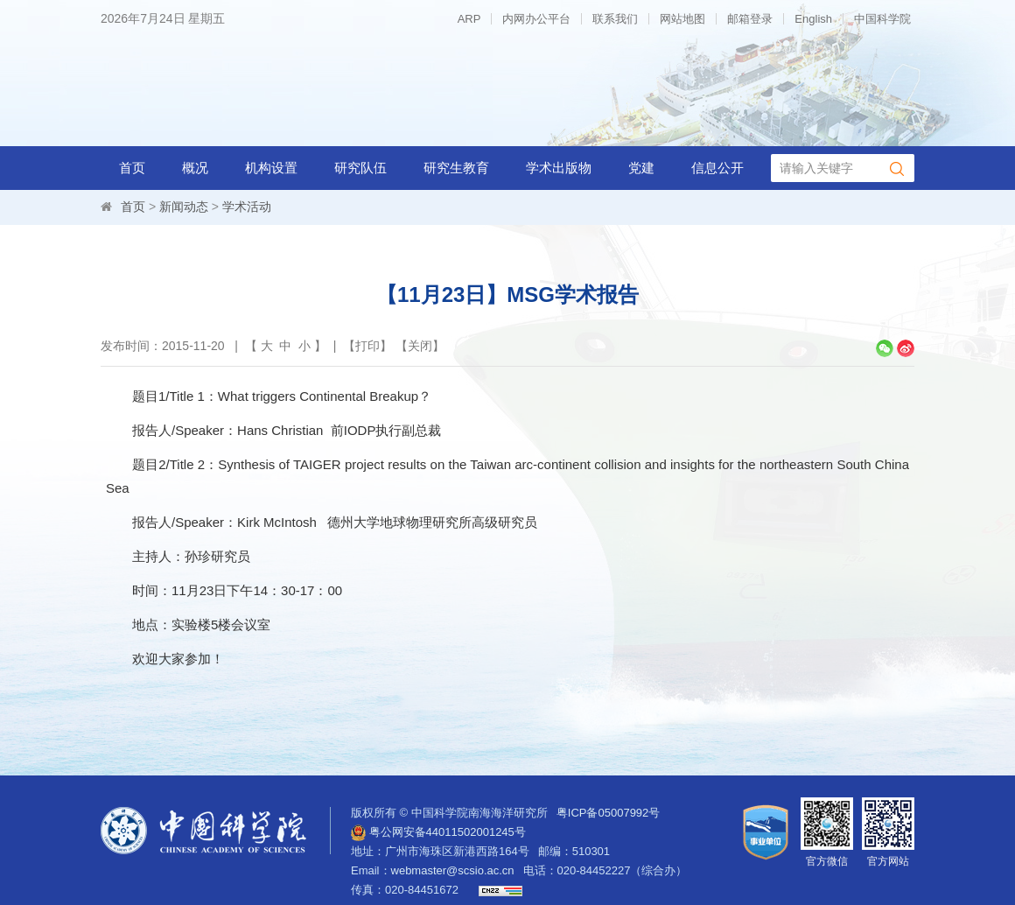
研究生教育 (456, 167)
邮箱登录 (750, 19)
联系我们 (615, 19)
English (813, 19)
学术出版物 (559, 167)
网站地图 (682, 19)
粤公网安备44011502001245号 (438, 831)
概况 (195, 167)
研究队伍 (360, 167)
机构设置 (271, 167)
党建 (641, 167)
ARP (469, 19)
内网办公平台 (536, 19)
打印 (367, 346)
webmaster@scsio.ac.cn (452, 870)
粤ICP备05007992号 (608, 812)
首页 (132, 167)
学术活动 (246, 207)
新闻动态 (183, 207)
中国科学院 (882, 19)
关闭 (420, 346)
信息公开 (717, 167)
